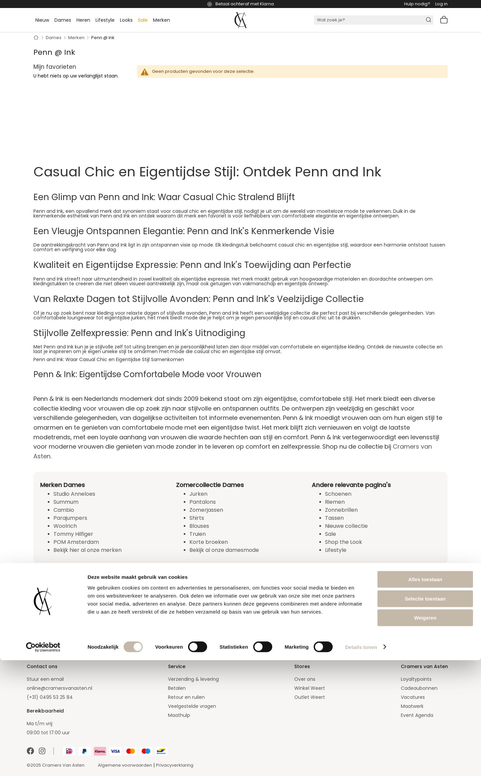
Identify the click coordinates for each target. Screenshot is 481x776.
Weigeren (425, 733)
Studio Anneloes (74, 494)
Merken (77, 37)
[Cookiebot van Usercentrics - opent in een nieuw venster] (43, 763)
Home (36, 38)
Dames (54, 37)
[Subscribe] (173, 622)
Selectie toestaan (425, 714)
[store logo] (240, 20)
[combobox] (373, 20)
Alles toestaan (425, 695)
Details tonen (361, 763)
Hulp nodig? (417, 4)
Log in (441, 4)
